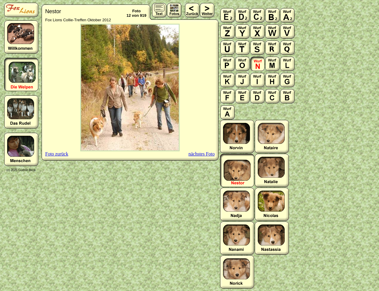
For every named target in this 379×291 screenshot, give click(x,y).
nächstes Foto (201, 153)
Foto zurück (56, 153)
